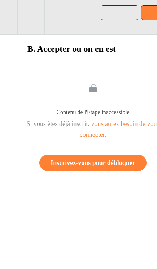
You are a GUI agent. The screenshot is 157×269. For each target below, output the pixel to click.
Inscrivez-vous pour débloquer (93, 162)
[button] (8, 17)
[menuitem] (30, 17)
